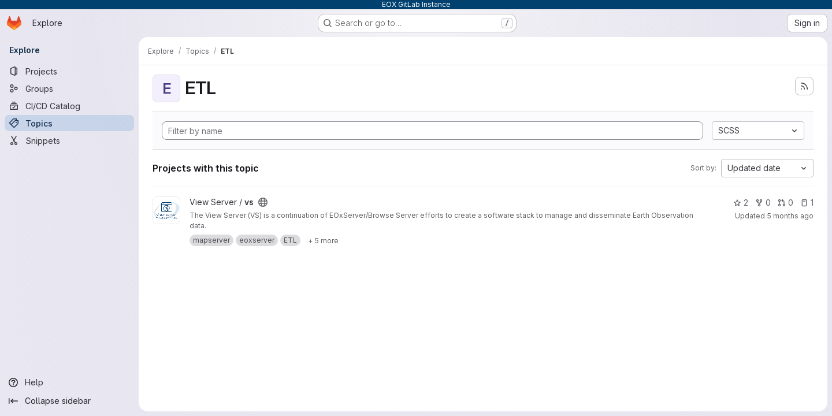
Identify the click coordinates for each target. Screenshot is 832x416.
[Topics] (69, 123)
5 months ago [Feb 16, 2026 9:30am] (790, 215)
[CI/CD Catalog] (69, 106)
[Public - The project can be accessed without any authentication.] (263, 202)
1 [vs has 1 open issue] (807, 202)
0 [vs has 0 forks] (763, 202)
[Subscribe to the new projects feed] (804, 86)
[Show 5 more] (323, 240)
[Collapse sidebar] (69, 401)
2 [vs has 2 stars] (740, 202)
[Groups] (69, 88)
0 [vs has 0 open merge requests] (785, 202)
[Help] (69, 382)
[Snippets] (69, 140)
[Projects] (69, 71)
